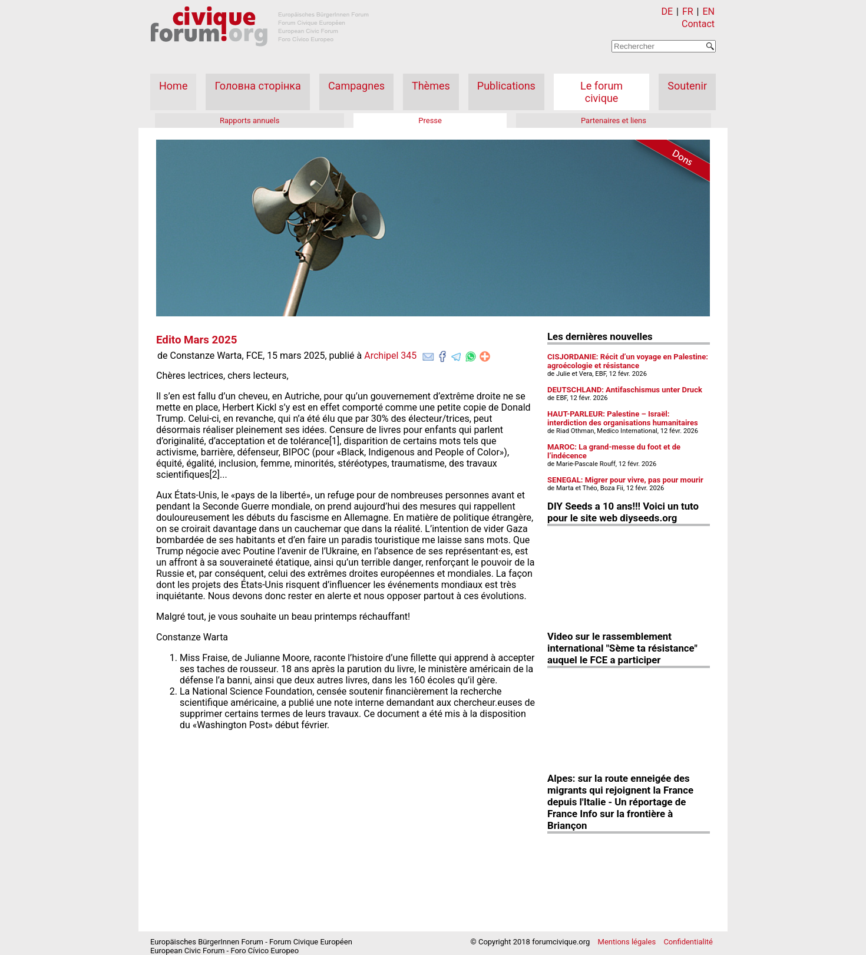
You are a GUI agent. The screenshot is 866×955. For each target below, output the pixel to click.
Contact (698, 23)
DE (667, 11)
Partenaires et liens (613, 120)
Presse (430, 120)
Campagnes (356, 86)
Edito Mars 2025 (196, 339)
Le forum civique (601, 92)
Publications (506, 86)
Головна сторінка (257, 86)
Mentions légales (627, 941)
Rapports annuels (249, 120)
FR (687, 11)
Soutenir (687, 86)
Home (173, 86)
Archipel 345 (390, 355)
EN (708, 11)
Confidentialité (688, 941)
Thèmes (431, 86)
